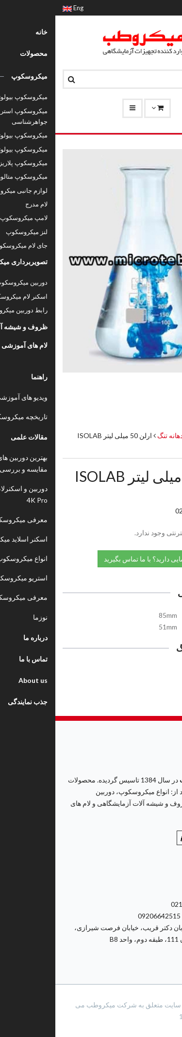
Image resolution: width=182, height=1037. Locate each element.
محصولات (161, 435)
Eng (17, 8)
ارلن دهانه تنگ (121, 435)
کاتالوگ (154, 673)
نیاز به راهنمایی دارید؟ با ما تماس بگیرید (108, 558)
